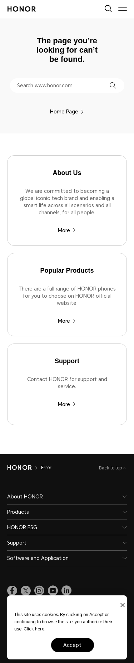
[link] (12, 591)
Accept (72, 645)
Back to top (111, 468)
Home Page (67, 111)
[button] (113, 85)
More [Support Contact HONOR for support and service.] (67, 404)
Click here (34, 629)
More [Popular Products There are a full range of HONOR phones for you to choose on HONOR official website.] (67, 321)
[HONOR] (19, 468)
